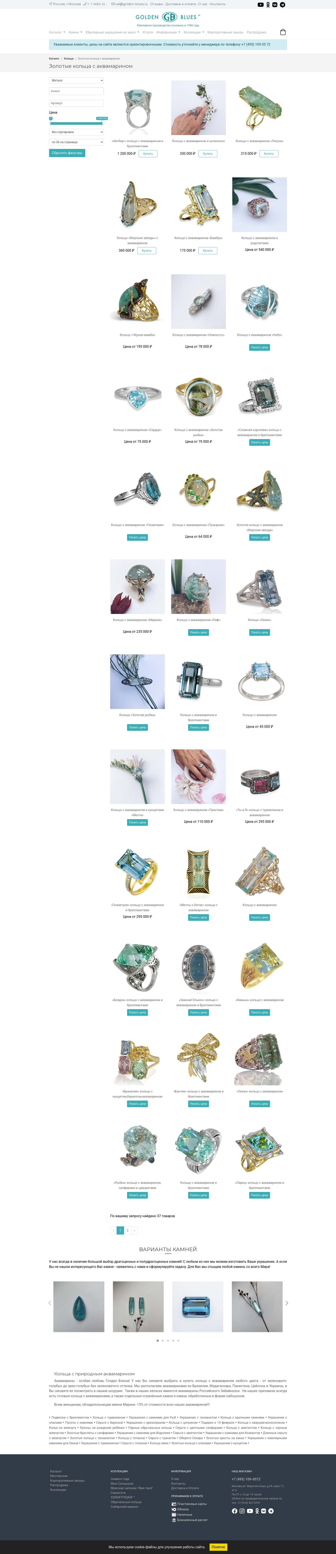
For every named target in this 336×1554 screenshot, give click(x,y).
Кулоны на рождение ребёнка (102, 1428)
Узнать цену (259, 347)
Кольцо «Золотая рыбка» (137, 715)
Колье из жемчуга (62, 1428)
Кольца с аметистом (241, 1428)
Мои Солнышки (122, 1484)
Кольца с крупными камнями (242, 1417)
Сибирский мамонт (125, 1507)
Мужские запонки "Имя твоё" (132, 1488)
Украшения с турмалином (100, 1443)
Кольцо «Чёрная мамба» (137, 335)
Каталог (57, 32)
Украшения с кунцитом (230, 1443)
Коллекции (194, 32)
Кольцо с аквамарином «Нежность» (198, 335)
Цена (53, 112)
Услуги (147, 32)
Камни (75, 32)
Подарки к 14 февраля (217, 1423)
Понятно (218, 1547)
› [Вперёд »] (134, 1230)
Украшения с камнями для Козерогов (232, 1433)
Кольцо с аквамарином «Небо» (259, 335)
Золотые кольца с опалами (191, 1443)
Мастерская (59, 1476)
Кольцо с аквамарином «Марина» (137, 620)
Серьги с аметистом (187, 1433)
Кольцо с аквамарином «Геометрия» (137, 525)
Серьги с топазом (134, 1443)
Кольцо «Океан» (259, 620)
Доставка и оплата (180, 4)
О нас (202, 4)
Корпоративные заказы (225, 32)
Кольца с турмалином (109, 1417)
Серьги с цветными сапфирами (199, 1428)
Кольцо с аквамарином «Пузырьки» (198, 525)
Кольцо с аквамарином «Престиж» (198, 810)
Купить (148, 153)
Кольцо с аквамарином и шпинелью (198, 141)
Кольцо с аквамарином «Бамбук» (198, 238)
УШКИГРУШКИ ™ (123, 1497)
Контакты (217, 4)
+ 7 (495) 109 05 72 (101, 4)
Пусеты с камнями (79, 1423)
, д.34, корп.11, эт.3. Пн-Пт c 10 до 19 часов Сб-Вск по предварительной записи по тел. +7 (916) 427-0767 (258, 1494)
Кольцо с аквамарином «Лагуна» (260, 141)
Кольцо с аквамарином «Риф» (198, 620)
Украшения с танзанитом (198, 1417)
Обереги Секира (191, 1438)
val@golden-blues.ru (131, 4)
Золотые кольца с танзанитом (92, 1438)
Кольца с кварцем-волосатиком (261, 1423)
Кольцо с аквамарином (259, 715)
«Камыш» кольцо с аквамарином (260, 1000)
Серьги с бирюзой (109, 1423)
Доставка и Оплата (185, 1488)
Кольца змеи (159, 1443)
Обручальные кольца (126, 1502)
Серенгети (118, 1493)
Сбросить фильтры (67, 153)
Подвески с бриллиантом (70, 1417)
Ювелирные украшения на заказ (112, 32)
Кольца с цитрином (183, 1423)
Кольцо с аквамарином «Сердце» (137, 430)
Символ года (120, 1479)
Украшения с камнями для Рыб (152, 1417)
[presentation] (49, 1302)
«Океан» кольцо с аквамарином (260, 1091)
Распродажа (256, 32)
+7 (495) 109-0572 (246, 1479)
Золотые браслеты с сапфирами (90, 1433)
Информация (168, 32)
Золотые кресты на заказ (225, 1438)
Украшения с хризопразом (145, 1423)
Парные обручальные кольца (150, 1428)
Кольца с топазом (131, 1438)
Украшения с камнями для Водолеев (143, 1433)
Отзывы (156, 4)
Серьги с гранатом (162, 1438)
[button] (157, 1341)
